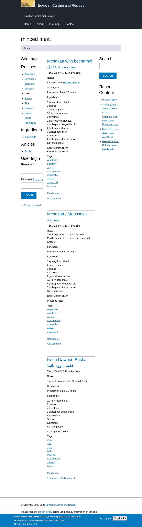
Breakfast (29, 84)
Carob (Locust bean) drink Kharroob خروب (110, 120)
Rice (27, 103)
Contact (69, 24)
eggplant (51, 164)
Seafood (29, 108)
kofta (49, 451)
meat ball (52, 455)
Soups (28, 118)
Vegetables (30, 123)
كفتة (49, 444)
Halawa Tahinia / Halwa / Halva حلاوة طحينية (110, 145)
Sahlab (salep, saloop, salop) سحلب (109, 108)
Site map (54, 24)
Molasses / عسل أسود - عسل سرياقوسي (110, 133)
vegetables (52, 160)
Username (27, 164)
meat (49, 440)
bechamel (52, 186)
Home (27, 24)
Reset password (32, 205)
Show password (36, 180)
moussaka (52, 175)
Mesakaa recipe (71, 82)
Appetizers (30, 74)
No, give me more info (25, 524)
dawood (51, 462)
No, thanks (120, 518)
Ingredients (30, 137)
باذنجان (50, 167)
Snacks (28, 113)
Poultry (28, 98)
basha (50, 466)
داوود (49, 447)
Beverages (30, 79)
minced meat (54, 171)
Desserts (29, 88)
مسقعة (50, 178)
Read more (53, 193)
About (40, 24)
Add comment (54, 198)
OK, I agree (105, 518)
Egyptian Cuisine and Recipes (61, 505)
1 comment (53, 478)
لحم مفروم (52, 182)
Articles (28, 151)
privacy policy (45, 512)
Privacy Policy (109, 99)
